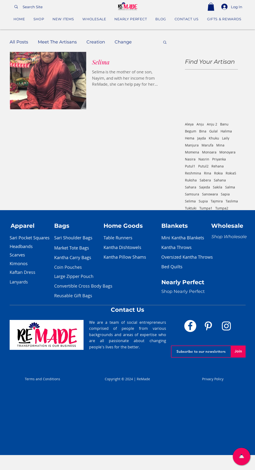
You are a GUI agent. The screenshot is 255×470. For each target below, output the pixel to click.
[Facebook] (190, 326)
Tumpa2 (221, 208)
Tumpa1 (205, 208)
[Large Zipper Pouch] (73, 276)
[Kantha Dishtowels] (128, 247)
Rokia (218, 173)
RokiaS (231, 173)
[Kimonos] (34, 264)
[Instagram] (226, 326)
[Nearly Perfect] (184, 282)
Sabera (205, 180)
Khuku (214, 138)
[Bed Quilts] (185, 267)
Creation (95, 42)
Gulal (213, 131)
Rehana (217, 166)
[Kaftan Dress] (27, 272)
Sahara (190, 187)
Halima (226, 131)
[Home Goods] (131, 226)
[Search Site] (52, 7)
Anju (200, 124)
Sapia (225, 194)
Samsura (192, 194)
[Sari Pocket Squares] (34, 238)
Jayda (201, 138)
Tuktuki (190, 208)
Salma (230, 187)
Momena (192, 152)
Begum (190, 131)
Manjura (192, 145)
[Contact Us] (128, 310)
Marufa (207, 145)
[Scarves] (34, 255)
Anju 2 (212, 124)
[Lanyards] (27, 282)
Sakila (217, 187)
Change (123, 42)
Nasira (190, 159)
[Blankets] (189, 226)
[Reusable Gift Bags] (73, 296)
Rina (207, 173)
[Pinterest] (208, 326)
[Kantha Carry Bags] (78, 258)
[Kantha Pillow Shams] (128, 257)
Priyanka (219, 159)
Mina (220, 145)
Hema (189, 138)
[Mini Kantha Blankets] (185, 238)
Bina (202, 131)
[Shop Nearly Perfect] (183, 292)
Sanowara (210, 194)
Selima (190, 201)
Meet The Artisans (57, 42)
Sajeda (204, 187)
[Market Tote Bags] (78, 248)
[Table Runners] (128, 238)
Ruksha (191, 180)
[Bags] (82, 226)
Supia (203, 201)
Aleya (189, 124)
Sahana (220, 180)
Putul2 (203, 166)
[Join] (238, 352)
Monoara (209, 152)
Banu (224, 124)
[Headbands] (34, 246)
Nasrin (203, 159)
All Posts (19, 42)
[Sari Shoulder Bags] (78, 238)
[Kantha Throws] (185, 247)
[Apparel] (38, 226)
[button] (211, 7)
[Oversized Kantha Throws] (187, 257)
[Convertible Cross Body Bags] (83, 286)
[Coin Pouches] (71, 267)
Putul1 (190, 166)
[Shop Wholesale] (229, 237)
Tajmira (217, 201)
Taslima (232, 201)
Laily (225, 138)
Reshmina (193, 173)
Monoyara (227, 152)
